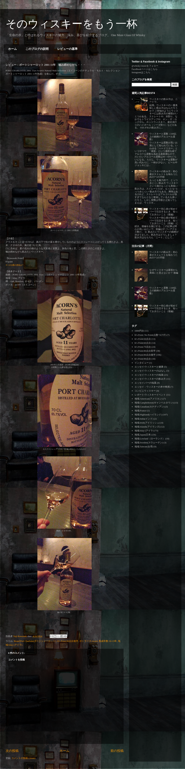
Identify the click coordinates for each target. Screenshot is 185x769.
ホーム (12, 48)
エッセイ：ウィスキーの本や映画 (152, 386)
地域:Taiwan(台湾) (144, 446)
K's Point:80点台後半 (67, 641)
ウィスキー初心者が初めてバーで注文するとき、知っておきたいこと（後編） (163, 212)
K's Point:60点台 (143, 343)
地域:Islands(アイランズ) (147, 426)
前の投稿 (117, 751)
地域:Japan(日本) (143, 434)
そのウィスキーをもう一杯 (71, 24)
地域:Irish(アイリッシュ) (147, 422)
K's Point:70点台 (143, 346)
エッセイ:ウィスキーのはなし (150, 370)
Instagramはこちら (141, 72)
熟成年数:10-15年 (108, 641)
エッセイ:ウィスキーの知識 (149, 374)
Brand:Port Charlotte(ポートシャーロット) (35, 641)
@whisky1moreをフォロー (145, 65)
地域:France (140, 410)
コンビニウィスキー (145, 390)
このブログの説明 (37, 48)
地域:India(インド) (144, 418)
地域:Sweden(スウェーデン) (149, 442)
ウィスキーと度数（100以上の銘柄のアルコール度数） (163, 136)
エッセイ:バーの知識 (145, 382)
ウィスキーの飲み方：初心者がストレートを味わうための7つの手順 (163, 174)
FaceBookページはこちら (145, 69)
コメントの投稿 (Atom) (23, 758)
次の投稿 (12, 751)
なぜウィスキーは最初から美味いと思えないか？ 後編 (163, 271)
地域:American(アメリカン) (149, 398)
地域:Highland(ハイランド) (148, 414)
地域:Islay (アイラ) (144, 430)
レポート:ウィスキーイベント (150, 394)
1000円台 (139, 330)
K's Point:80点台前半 (145, 350)
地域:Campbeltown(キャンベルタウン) (154, 402)
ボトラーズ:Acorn (88, 641)
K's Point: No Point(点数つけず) (150, 335)
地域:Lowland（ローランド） (150, 438)
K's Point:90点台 (143, 358)
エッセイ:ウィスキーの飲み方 (150, 378)
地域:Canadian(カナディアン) (149, 406)
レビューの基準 (67, 48)
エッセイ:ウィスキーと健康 (149, 366)
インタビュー (142, 362)
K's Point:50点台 (143, 339)
